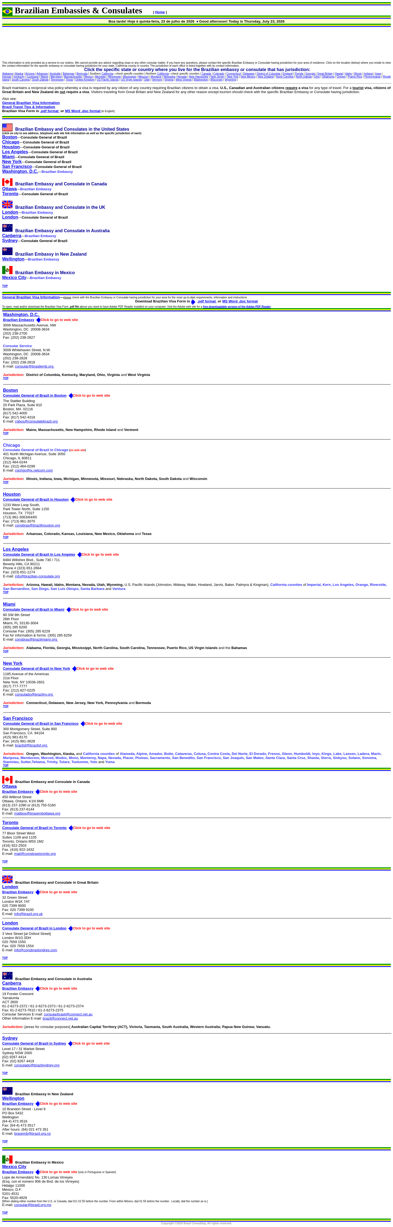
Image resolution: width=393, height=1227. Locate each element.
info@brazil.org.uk (28, 914)
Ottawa (9, 188)
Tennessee (57, 79)
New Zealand (266, 76)
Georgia (310, 73)
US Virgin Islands (131, 79)
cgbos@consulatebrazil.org (36, 421)
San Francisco (17, 166)
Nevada (182, 76)
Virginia (168, 79)
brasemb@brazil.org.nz (32, 1133)
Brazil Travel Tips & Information (28, 107)
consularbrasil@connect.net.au (68, 1014)
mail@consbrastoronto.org (35, 854)
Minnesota (114, 76)
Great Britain (325, 73)
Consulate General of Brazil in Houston (36, 499)
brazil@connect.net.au (60, 1018)
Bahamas (68, 73)
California (107, 73)
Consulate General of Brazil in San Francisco (40, 723)
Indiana (368, 73)
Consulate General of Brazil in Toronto (34, 828)
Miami (8, 156)
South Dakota (40, 79)
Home (160, 12)
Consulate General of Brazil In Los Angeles (39, 554)
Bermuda (82, 73)
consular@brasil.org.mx (32, 1205)
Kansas (6, 76)
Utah (147, 79)
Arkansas (42, 73)
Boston (9, 137)
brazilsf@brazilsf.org (31, 745)
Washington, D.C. (20, 171)
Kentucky (19, 76)
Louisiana (33, 76)
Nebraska (169, 76)
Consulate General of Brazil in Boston (34, 395)
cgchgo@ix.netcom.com (34, 470)
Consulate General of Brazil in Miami (33, 609)
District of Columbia (268, 73)
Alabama (7, 73)
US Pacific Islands (108, 79)
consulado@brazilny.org (34, 694)
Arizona (30, 73)
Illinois (358, 73)
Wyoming (230, 79)
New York (232, 76)
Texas (69, 79)
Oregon (341, 76)
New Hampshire (198, 76)
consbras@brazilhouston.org (37, 525)
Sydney (10, 240)
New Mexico (248, 76)
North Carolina (284, 76)
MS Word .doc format (82, 111)
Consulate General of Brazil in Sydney (34, 1043)
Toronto (10, 193)
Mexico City (14, 277)
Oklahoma (328, 76)
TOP (5, 285)
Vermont (157, 79)
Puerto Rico (355, 76)
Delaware (248, 73)
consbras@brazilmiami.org (36, 639)
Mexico (88, 76)
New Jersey (218, 76)
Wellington (13, 259)
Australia (55, 73)
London (10, 212)
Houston (11, 147)
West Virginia (184, 79)
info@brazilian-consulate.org (37, 576)
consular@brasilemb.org (34, 366)
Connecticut (233, 73)
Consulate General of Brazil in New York (36, 668)
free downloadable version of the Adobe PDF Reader (237, 306)
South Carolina (21, 79)
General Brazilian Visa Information (31, 103)
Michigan (100, 76)
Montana (156, 76)
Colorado (218, 73)
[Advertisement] (196, 44)
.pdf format (50, 111)
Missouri (143, 76)
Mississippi (129, 76)
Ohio (317, 76)
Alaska (19, 73)
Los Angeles (15, 151)
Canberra (11, 235)
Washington (201, 79)
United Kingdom (84, 79)
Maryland (56, 76)
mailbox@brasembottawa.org (37, 813)
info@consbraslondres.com (35, 950)
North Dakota (304, 76)
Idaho (348, 73)
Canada (206, 73)
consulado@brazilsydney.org (36, 1065)
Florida (299, 73)
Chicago (10, 142)
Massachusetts (73, 76)
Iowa (378, 73)
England (288, 73)
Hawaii (339, 73)
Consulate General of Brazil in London (34, 928)
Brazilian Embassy (18, 320)
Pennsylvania (372, 76)
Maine (44, 76)
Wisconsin (216, 79)
